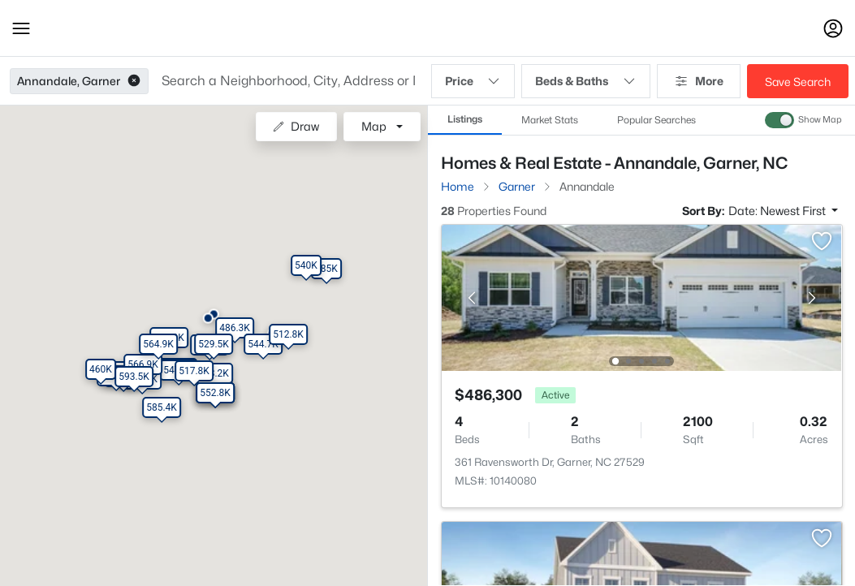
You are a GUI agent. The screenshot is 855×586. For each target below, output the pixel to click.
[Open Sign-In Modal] (833, 28)
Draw (296, 126)
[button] (21, 28)
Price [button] (473, 81)
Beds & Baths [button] (586, 81)
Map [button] (373, 126)
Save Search (798, 81)
